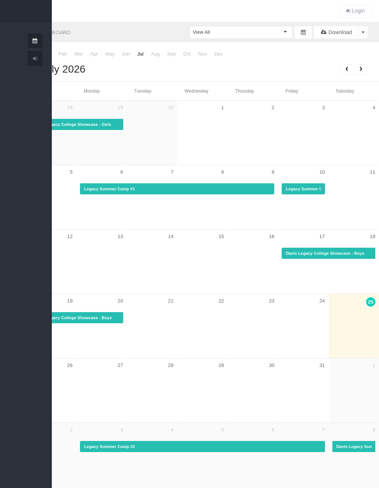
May (110, 54)
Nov (202, 54)
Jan (47, 54)
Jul (140, 54)
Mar (78, 54)
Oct (187, 54)
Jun (126, 54)
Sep (171, 54)
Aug (155, 54)
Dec (218, 54)
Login (355, 11)
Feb (62, 54)
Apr (94, 54)
